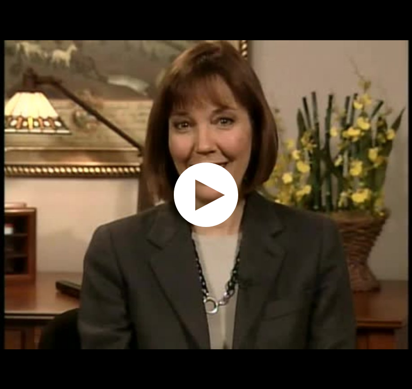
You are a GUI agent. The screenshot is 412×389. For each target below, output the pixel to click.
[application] (206, 194)
